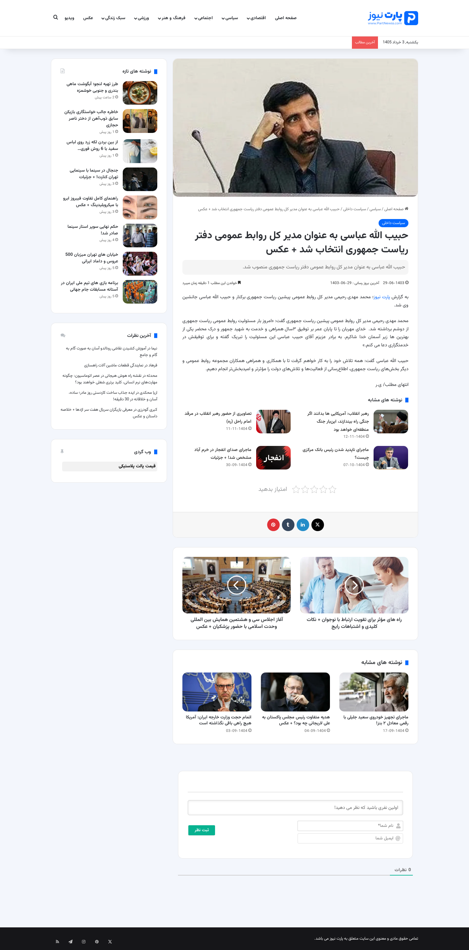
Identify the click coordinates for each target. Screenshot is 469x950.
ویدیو (69, 18)
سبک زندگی (115, 18)
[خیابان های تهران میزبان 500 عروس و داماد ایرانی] (140, 263)
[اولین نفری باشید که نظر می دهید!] (295, 807)
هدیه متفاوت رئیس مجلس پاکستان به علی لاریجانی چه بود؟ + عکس (296, 720)
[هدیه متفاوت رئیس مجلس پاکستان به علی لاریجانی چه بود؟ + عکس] (295, 692)
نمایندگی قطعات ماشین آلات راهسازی (113, 365)
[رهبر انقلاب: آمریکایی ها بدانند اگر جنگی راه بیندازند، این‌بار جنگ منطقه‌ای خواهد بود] (391, 421)
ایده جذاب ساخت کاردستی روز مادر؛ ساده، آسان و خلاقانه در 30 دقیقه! (113, 396)
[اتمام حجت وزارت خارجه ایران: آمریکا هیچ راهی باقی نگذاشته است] (216, 692)
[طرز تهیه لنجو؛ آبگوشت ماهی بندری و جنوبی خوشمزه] (140, 93)
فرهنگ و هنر (174, 18)
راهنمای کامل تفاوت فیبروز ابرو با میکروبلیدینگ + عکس (90, 202)
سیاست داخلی (354, 209)
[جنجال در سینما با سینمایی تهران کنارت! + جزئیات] (140, 179)
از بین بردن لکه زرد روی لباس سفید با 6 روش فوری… (92, 145)
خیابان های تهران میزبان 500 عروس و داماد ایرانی (91, 258)
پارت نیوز (382, 297)
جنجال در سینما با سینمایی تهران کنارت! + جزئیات (94, 174)
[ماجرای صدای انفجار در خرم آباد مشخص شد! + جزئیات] (273, 458)
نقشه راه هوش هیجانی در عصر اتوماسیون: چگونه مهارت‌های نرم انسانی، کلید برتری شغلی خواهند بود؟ (109, 379)
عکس (88, 18)
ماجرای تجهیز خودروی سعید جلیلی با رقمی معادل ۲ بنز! (375, 720)
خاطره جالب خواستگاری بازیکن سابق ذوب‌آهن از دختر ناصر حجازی (91, 119)
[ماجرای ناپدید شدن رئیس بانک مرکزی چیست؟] (391, 458)
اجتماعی (205, 18)
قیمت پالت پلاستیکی (137, 466)
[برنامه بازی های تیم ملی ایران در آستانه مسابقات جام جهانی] (140, 292)
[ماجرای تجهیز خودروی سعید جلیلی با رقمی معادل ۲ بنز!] (373, 692)
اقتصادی (258, 18)
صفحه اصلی (286, 18)
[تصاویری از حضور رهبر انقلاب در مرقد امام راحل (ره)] (273, 421)
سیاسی (231, 18)
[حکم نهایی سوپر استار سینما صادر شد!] (140, 235)
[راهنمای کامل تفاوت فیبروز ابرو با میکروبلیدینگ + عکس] (140, 207)
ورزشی (143, 18)
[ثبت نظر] (201, 830)
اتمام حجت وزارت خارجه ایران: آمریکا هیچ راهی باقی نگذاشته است (218, 720)
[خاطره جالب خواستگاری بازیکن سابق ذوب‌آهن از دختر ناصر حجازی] (140, 121)
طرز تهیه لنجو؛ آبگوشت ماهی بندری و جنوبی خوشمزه (92, 87)
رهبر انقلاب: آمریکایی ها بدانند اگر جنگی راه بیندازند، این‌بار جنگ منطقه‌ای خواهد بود (338, 421)
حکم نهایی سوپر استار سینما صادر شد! (92, 230)
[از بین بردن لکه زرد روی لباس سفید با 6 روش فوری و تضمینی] (140, 151)
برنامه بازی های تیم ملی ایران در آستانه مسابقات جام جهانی (89, 286)
